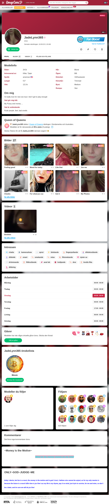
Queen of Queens (36, 124)
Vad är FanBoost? (98, 44)
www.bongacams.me (20, 496)
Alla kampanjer (43, 7)
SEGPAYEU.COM (42, 496)
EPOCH (33, 496)
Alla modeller (7, 7)
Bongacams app (67, 7)
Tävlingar (55, 7)
